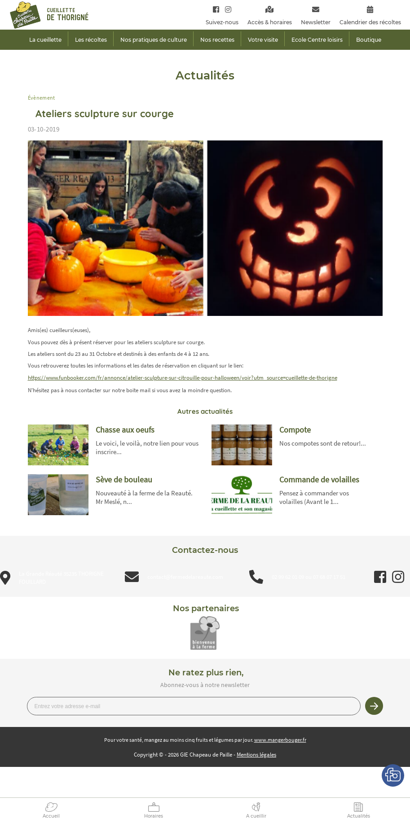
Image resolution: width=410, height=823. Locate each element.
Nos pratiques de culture (153, 39)
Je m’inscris (374, 706)
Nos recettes (217, 39)
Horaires (153, 816)
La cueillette (45, 39)
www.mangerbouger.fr (280, 739)
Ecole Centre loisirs (317, 39)
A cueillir (256, 816)
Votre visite (263, 39)
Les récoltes (91, 39)
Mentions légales (256, 754)
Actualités (358, 816)
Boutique (368, 39)
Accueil (51, 816)
